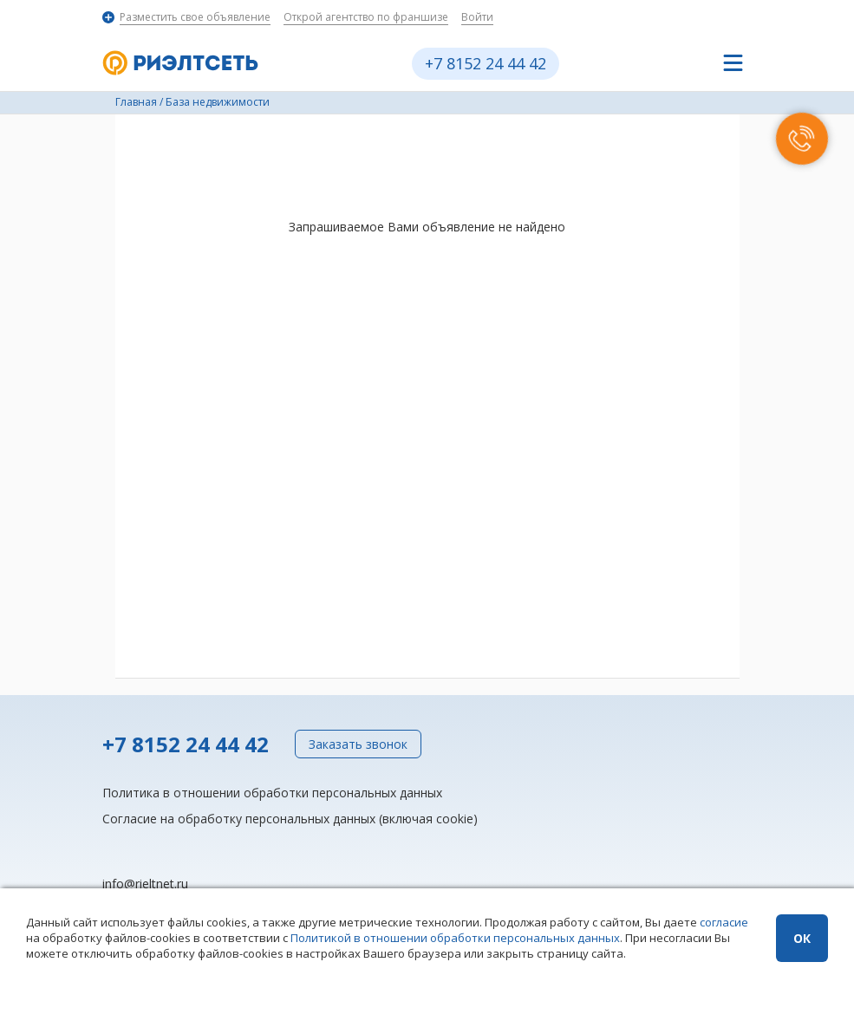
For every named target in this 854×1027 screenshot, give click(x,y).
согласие (724, 922)
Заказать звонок (358, 744)
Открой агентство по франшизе (366, 17)
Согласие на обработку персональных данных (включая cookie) (290, 818)
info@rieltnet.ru (145, 883)
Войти (477, 17)
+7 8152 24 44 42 (485, 63)
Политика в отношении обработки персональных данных (272, 792)
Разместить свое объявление (195, 17)
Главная (136, 101)
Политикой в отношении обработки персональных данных (455, 938)
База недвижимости (218, 101)
